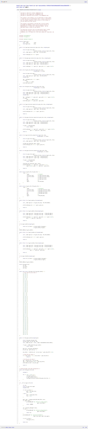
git (34, 5)
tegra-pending (42, 5)
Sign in (86, 1)
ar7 (24, 7)
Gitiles (7, 427)
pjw (37, 5)
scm (24, 5)
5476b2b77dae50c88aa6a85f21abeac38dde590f (57, 5)
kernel (18, 5)
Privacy (10, 427)
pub (21, 5)
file (39, 9)
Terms (13, 427)
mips (21, 7)
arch (17, 7)
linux (27, 5)
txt (83, 427)
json (86, 427)
